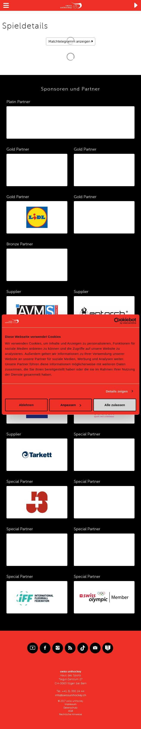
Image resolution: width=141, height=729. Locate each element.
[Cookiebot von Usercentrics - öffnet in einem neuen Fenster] (117, 321)
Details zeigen (117, 391)
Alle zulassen (115, 405)
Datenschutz (70, 707)
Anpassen (70, 405)
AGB (70, 711)
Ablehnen (26, 405)
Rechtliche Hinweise (70, 714)
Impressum (70, 704)
